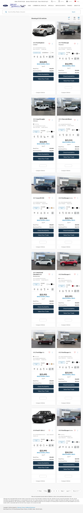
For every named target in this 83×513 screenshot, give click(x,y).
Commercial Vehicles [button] (39, 5)
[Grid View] (74, 18)
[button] (53, 30)
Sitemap (19, 507)
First (39, 491)
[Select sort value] (69, 18)
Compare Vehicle (40, 92)
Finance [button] (69, 5)
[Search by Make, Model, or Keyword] (39, 12)
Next (63, 491)
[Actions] (52, 43)
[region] (43, 70)
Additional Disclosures (30, 507)
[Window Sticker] (52, 57)
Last (68, 491)
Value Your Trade (43, 79)
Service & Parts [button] (60, 5)
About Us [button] (77, 5)
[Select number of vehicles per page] (76, 490)
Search (73, 12)
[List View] (79, 18)
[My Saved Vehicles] (76, 1)
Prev (45, 491)
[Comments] (50, 57)
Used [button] (29, 5)
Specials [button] (51, 5)
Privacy (23, 507)
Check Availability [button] (43, 74)
